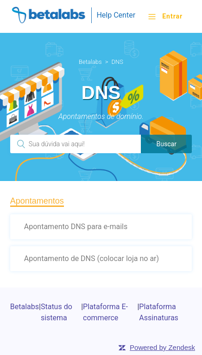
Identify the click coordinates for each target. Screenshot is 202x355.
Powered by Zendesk (162, 347)
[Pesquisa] (75, 144)
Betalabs (90, 61)
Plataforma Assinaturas (158, 312)
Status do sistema (56, 312)
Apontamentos (37, 201)
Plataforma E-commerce (105, 312)
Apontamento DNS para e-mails (75, 226)
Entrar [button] (172, 16)
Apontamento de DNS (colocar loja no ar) (91, 258)
